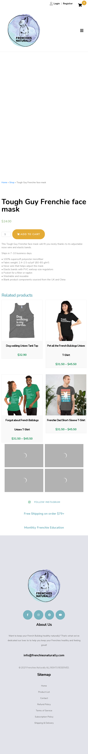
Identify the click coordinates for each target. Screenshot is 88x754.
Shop (11, 182)
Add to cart (30, 234)
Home (4, 182)
